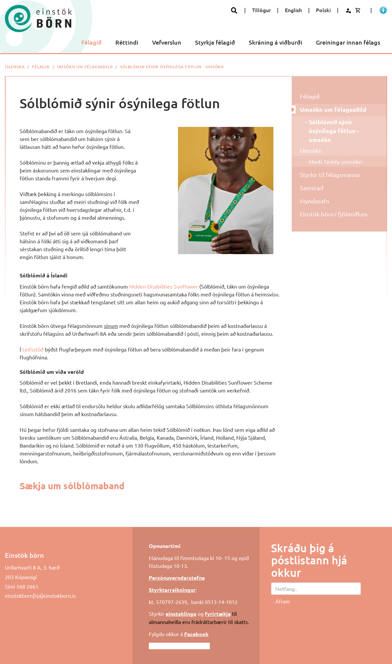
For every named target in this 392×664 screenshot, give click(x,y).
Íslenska (15, 67)
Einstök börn (24, 555)
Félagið (41, 67)
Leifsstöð (33, 349)
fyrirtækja (218, 613)
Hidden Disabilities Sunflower (163, 286)
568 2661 (27, 586)
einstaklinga (181, 613)
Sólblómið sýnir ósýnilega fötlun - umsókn (172, 67)
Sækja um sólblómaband (72, 485)
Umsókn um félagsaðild (85, 67)
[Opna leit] (234, 10)
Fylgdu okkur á (178, 634)
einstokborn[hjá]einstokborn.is (40, 595)
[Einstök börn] (38, 18)
